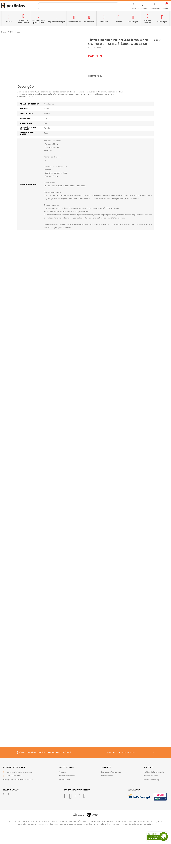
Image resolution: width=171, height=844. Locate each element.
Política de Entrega (152, 779)
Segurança (134, 789)
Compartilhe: (95, 76)
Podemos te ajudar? (15, 767)
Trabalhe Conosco (67, 776)
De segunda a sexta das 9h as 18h (18, 779)
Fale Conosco (107, 776)
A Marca (62, 772)
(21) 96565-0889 (14, 776)
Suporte (106, 767)
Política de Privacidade (154, 772)
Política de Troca (151, 776)
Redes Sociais (11, 789)
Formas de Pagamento (111, 772)
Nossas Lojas (64, 779)
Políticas (149, 767)
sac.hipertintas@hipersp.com (20, 772)
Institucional (67, 767)
